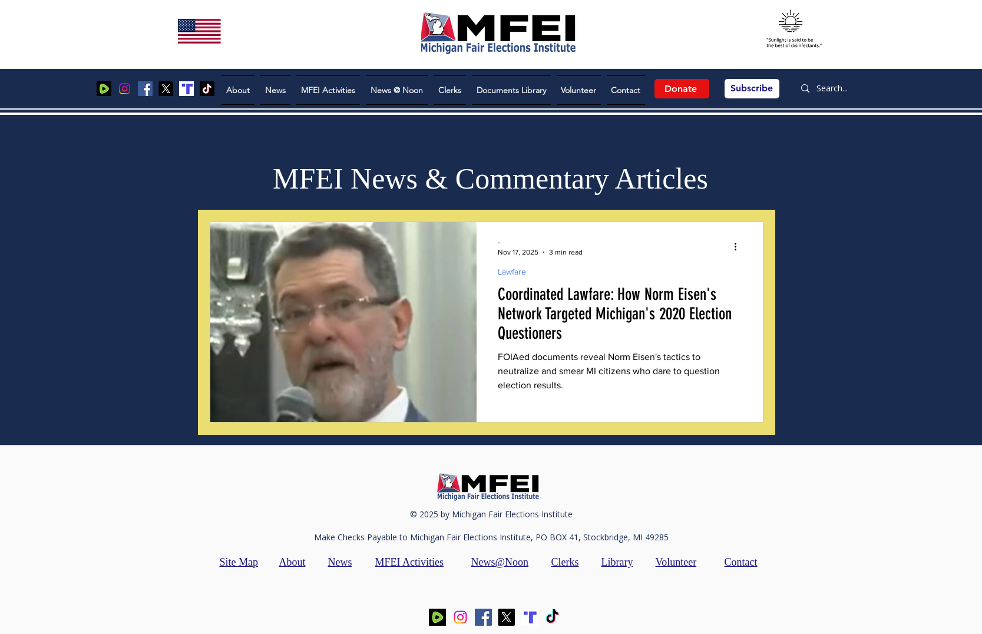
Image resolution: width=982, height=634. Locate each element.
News (340, 562)
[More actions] (740, 246)
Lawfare (512, 271)
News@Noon (500, 562)
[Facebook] (145, 88)
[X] (165, 88)
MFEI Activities (409, 562)
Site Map (239, 562)
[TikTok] (207, 88)
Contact (741, 562)
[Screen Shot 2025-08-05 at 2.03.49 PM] (104, 88)
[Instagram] (124, 88)
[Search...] (836, 88)
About (292, 562)
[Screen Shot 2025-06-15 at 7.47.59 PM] (186, 88)
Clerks (565, 562)
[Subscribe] (752, 88)
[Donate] (681, 88)
